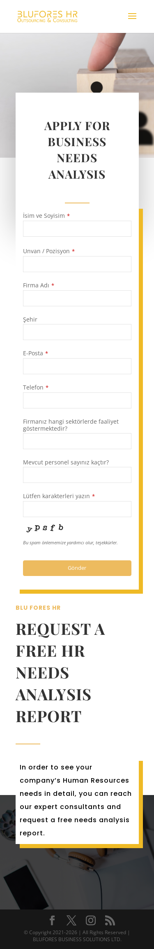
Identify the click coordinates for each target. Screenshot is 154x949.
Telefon (35, 387)
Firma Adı (38, 285)
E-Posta (35, 353)
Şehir (30, 319)
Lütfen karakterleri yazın (59, 496)
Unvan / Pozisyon (49, 251)
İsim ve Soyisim (46, 215)
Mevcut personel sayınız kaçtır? (66, 462)
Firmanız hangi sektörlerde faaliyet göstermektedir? (71, 425)
